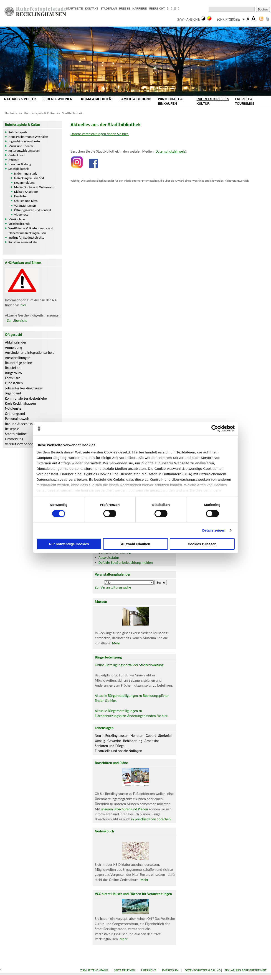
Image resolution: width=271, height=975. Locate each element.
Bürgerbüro (13, 373)
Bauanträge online (18, 363)
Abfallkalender (15, 342)
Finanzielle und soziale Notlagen (118, 751)
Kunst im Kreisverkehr (22, 242)
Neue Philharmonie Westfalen (28, 137)
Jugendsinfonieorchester (24, 141)
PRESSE (124, 8)
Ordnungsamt (15, 413)
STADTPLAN (109, 8)
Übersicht (148, 970)
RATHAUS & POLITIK (20, 99)
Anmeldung (13, 347)
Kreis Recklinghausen (20, 403)
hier (23, 305)
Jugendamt (13, 393)
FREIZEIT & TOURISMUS (244, 101)
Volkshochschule (19, 224)
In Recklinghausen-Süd (29, 178)
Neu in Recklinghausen (111, 735)
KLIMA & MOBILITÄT (97, 99)
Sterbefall (165, 735)
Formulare (12, 378)
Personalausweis (17, 418)
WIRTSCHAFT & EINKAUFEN (170, 101)
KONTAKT (91, 8)
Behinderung (132, 741)
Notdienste (13, 408)
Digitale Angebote (26, 192)
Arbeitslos (151, 741)
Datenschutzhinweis (170, 151)
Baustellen (12, 368)
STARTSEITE (74, 8)
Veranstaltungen (25, 205)
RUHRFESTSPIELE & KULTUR (212, 101)
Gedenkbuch (16, 155)
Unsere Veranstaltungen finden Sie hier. (100, 134)
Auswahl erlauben (135, 544)
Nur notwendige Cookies (69, 544)
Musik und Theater (20, 146)
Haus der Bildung (19, 164)
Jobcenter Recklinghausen (24, 388)
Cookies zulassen (202, 544)
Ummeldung (14, 439)
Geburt (151, 735)
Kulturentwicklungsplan (24, 150)
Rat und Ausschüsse (19, 424)
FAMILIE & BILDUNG (135, 99)
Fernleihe (20, 196)
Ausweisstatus (109, 557)
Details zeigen (213, 530)
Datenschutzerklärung (203, 970)
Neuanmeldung (24, 183)
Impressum (170, 970)
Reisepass (12, 429)
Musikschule (16, 219)
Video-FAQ (21, 215)
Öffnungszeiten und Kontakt (32, 210)
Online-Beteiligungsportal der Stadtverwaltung (129, 665)
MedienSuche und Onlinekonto (34, 187)
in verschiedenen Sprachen (151, 819)
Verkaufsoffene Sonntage (23, 444)
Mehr (116, 643)
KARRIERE (139, 8)
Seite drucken (124, 970)
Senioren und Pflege (109, 746)
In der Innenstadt (25, 173)
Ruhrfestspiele (18, 132)
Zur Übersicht (17, 320)
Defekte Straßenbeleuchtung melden (126, 562)
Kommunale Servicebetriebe (26, 398)
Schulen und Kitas (26, 201)
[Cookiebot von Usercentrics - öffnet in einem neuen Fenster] (215, 428)
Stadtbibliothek (72, 113)
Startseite (11, 113)
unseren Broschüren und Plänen (125, 809)
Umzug (100, 741)
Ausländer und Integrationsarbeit (29, 352)
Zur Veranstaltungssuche (113, 587)
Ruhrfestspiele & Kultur (39, 113)
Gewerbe (114, 741)
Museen (13, 160)
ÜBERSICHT (157, 8)
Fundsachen (14, 383)
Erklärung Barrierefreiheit (245, 970)
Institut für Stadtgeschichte (26, 237)
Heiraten (137, 735)
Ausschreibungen (17, 358)
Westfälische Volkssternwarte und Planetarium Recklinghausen (30, 230)
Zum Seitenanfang (94, 970)
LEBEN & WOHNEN (58, 99)
